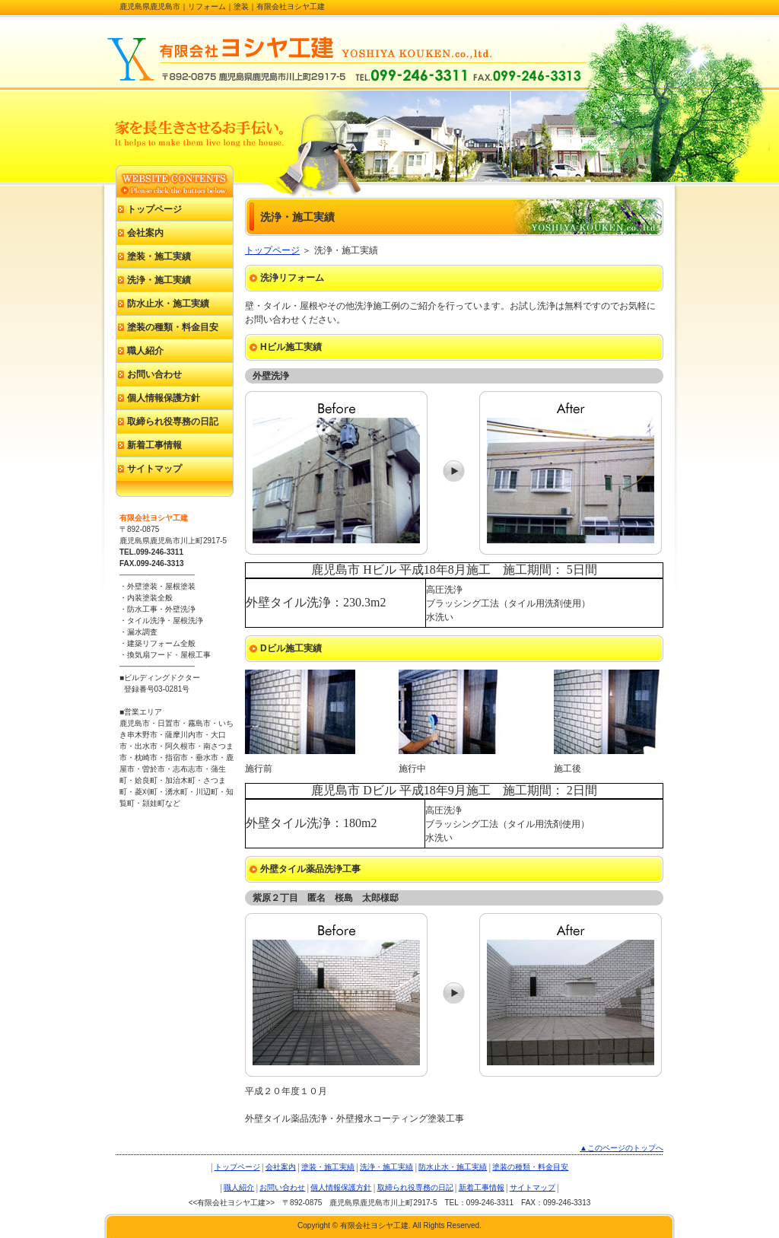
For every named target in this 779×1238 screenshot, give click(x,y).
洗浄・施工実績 (159, 280)
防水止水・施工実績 (168, 303)
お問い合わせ (154, 374)
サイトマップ (154, 468)
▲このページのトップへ (621, 1148)
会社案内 (145, 233)
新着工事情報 (154, 445)
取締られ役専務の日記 (172, 421)
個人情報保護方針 (163, 398)
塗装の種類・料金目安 (172, 327)
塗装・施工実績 (159, 256)
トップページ (272, 250)
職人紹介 (145, 350)
